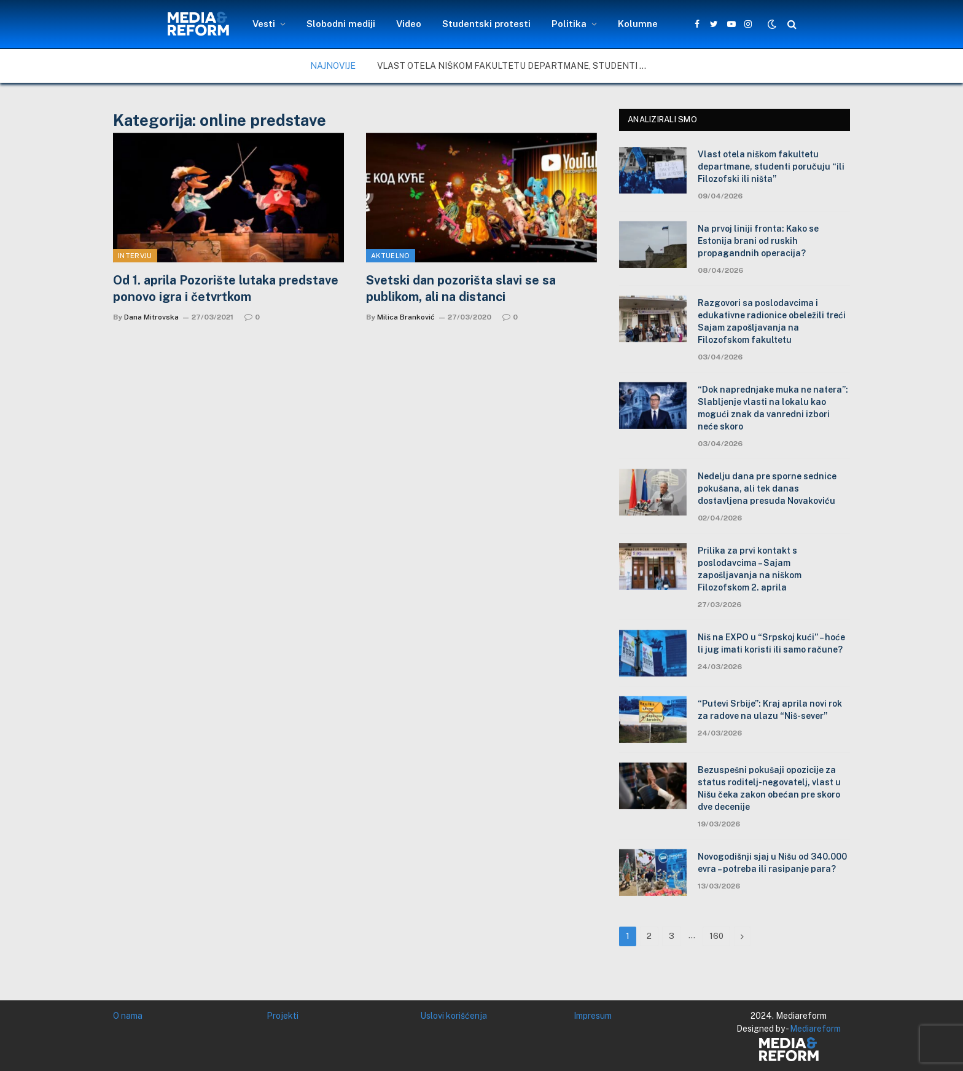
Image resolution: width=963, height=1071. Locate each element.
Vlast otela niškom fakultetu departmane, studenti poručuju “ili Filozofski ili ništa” (515, 66)
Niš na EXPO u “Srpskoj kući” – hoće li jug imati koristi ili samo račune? (771, 643)
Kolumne (638, 23)
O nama (127, 1016)
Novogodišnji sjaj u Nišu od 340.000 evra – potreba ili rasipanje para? (772, 863)
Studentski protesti (486, 23)
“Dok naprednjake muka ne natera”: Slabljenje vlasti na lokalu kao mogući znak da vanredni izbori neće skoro (773, 408)
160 (716, 936)
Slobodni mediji (340, 23)
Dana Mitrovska (151, 317)
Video (408, 23)
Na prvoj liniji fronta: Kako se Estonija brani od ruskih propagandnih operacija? (758, 241)
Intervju (135, 255)
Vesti (263, 23)
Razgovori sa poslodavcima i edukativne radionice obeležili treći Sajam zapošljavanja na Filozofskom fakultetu (772, 321)
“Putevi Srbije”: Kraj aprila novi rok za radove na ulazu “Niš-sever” (770, 710)
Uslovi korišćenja (453, 1016)
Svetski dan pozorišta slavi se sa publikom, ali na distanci (461, 288)
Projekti (282, 1016)
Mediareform (815, 1029)
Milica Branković (406, 317)
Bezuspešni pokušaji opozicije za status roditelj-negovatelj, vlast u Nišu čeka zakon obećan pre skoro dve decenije (769, 788)
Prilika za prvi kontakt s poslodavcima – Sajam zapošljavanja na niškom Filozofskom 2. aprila (749, 569)
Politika (569, 23)
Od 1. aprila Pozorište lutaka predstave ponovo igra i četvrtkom (225, 288)
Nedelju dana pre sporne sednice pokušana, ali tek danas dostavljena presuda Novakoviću (767, 488)
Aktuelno (390, 255)
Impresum (593, 1016)
